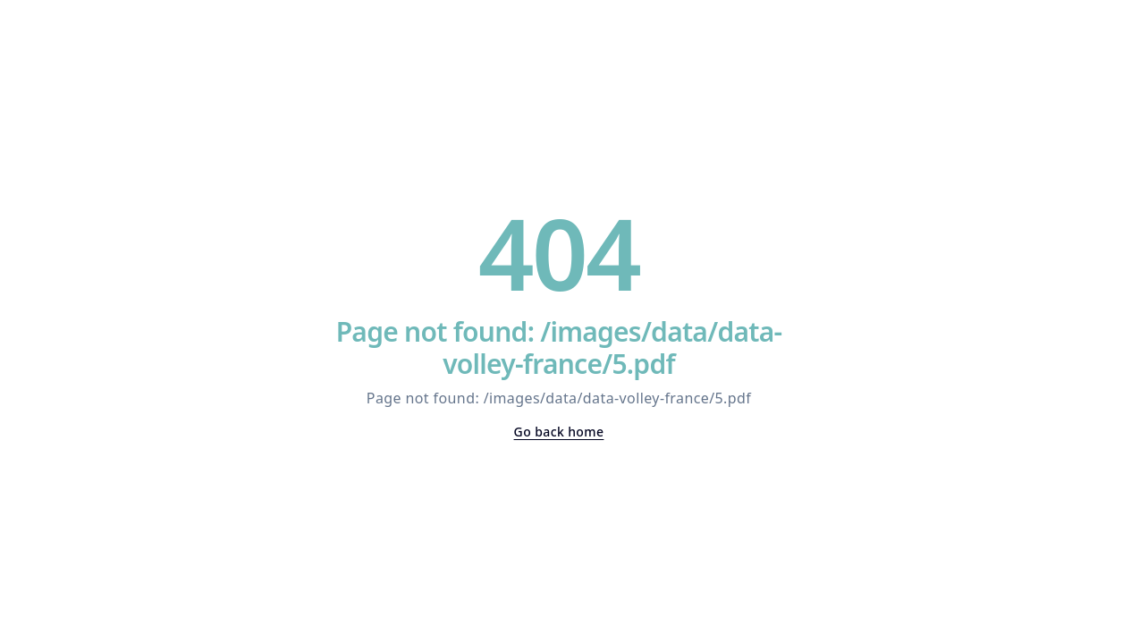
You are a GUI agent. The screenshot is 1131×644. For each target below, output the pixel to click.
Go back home (559, 431)
